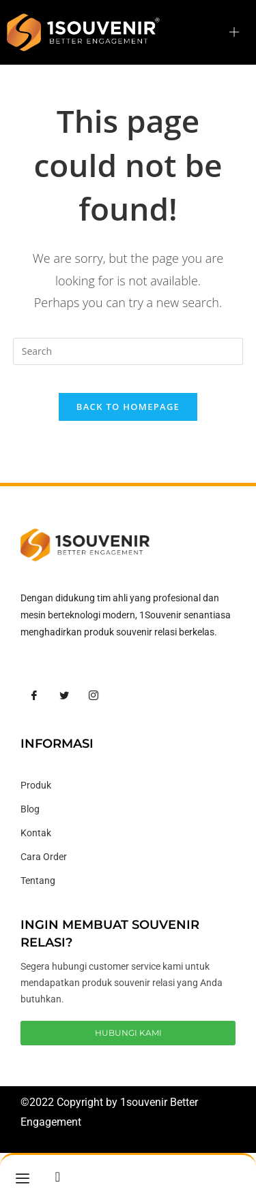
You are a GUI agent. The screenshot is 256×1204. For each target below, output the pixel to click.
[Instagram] (93, 696)
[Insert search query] (128, 351)
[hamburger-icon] (233, 32)
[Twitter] (64, 696)
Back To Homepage (128, 406)
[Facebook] (34, 696)
